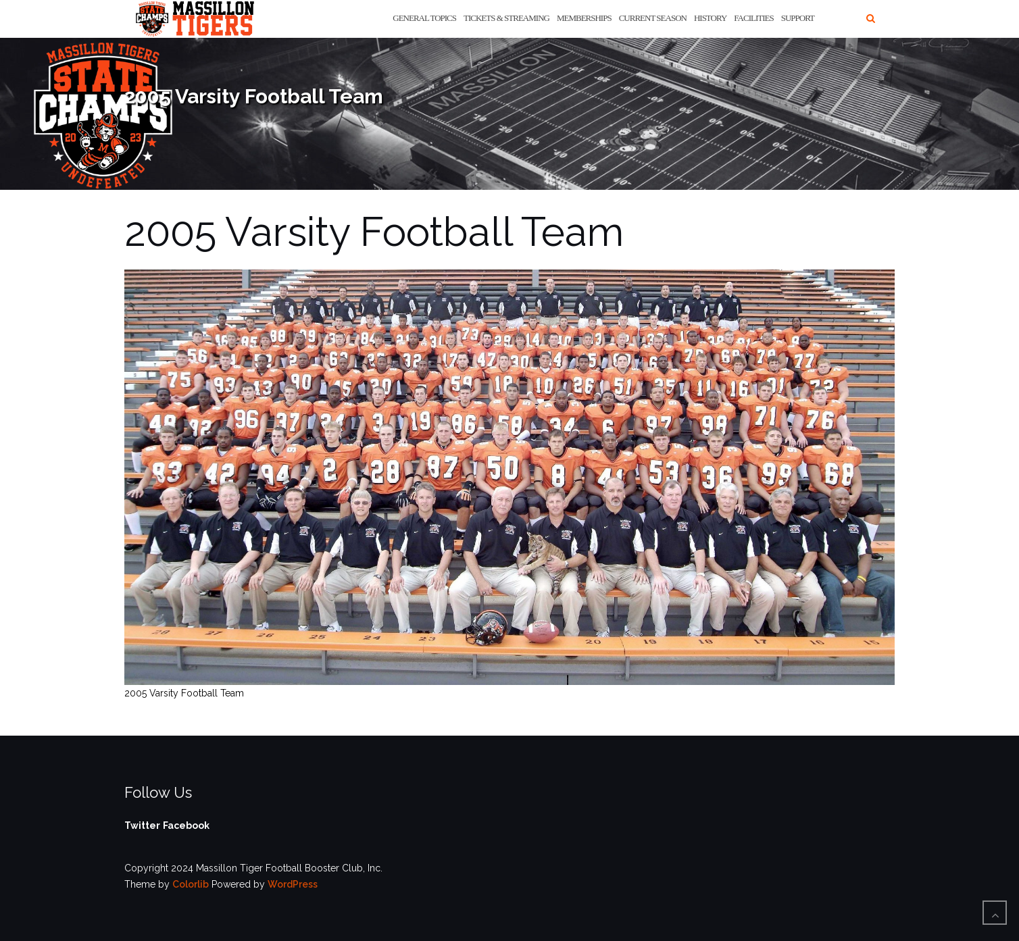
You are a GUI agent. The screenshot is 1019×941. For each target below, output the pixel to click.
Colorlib (190, 884)
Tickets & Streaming (506, 18)
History (710, 18)
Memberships (584, 18)
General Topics (424, 18)
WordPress (293, 884)
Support (797, 18)
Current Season (653, 18)
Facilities (753, 18)
